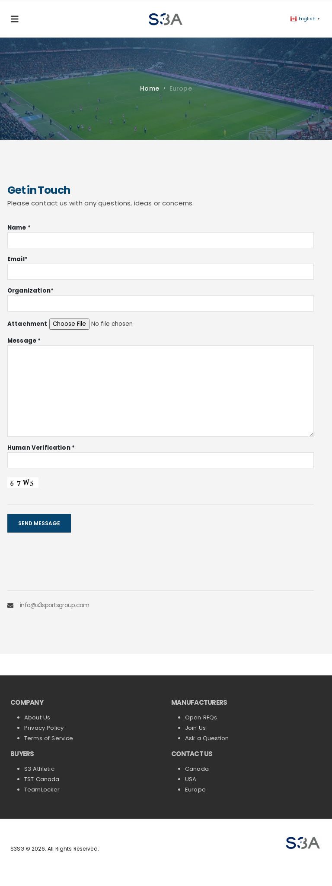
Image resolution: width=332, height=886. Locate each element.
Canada (197, 769)
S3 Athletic (39, 769)
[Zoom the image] (303, 839)
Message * (24, 341)
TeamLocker (42, 789)
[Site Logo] (166, 19)
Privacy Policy (44, 728)
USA (191, 779)
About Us (37, 717)
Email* (17, 259)
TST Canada (42, 779)
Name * (19, 228)
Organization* (30, 291)
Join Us (195, 728)
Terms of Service (48, 738)
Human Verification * (41, 448)
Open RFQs (201, 717)
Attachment (27, 324)
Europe (195, 789)
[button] (17, 19)
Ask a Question (207, 738)
